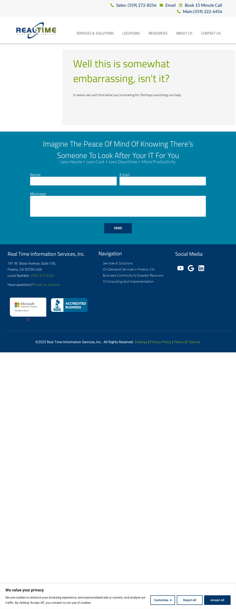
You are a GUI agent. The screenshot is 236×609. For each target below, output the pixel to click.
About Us (184, 33)
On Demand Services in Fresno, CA (128, 269)
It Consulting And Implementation (128, 281)
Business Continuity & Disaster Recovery (133, 275)
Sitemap (140, 342)
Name (35, 175)
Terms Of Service (187, 342)
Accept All (217, 600)
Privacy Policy (160, 342)
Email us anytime (47, 285)
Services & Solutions (95, 33)
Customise (161, 600)
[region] (118, 596)
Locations (131, 33)
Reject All (189, 600)
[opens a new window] (28, 309)
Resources (158, 33)
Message (38, 194)
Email (125, 175)
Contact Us (211, 33)
